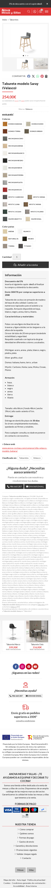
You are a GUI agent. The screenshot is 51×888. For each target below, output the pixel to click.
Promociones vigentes (26, 850)
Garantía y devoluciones (27, 845)
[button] (23, 55)
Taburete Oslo (37, 644)
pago (22, 101)
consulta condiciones (25, 721)
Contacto (26, 858)
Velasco (13, 607)
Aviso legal (21, 880)
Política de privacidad (36, 880)
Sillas (31, 870)
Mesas (20, 870)
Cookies (7, 883)
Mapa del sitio (9, 880)
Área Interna (31, 886)
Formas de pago (26, 837)
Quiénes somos (27, 833)
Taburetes (41, 605)
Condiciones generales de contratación (28, 883)
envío (16, 101)
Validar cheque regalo (27, 854)
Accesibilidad (18, 886)
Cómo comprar (27, 829)
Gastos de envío (26, 841)
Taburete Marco (13, 644)
